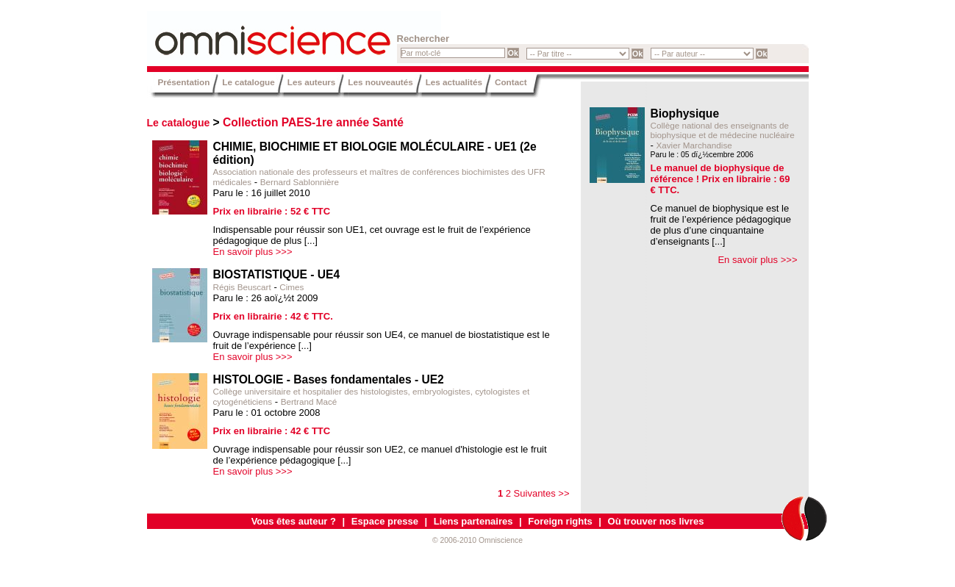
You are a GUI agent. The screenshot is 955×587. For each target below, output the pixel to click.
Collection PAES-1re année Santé (313, 122)
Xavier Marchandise (694, 145)
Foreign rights (560, 521)
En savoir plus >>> (253, 251)
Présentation (184, 82)
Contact (511, 82)
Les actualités (454, 82)
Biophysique (685, 113)
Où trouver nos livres (656, 521)
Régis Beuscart (242, 287)
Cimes (291, 287)
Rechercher (423, 38)
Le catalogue (248, 82)
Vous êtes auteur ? (293, 521)
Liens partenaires (473, 521)
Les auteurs (311, 82)
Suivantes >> (542, 493)
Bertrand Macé (309, 401)
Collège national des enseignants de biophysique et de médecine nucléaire (723, 130)
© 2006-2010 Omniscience (477, 540)
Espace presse (384, 521)
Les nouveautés (380, 82)
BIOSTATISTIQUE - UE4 (276, 274)
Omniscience (235, 33)
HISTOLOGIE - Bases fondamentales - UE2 (328, 379)
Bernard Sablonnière (299, 182)
